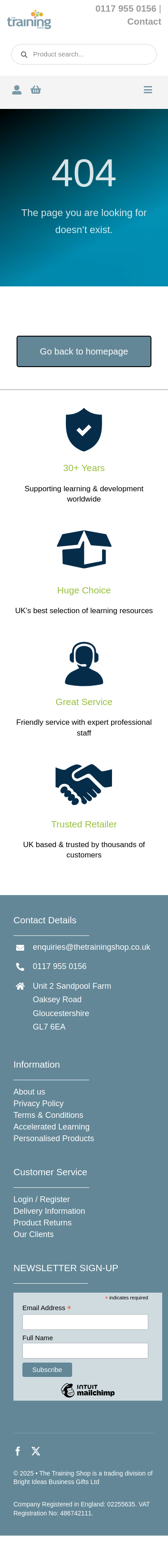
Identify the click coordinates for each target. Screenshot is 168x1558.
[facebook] (17, 1451)
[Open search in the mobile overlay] (84, 54)
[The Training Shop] (29, 13)
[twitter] (35, 1451)
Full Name (37, 1338)
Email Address (46, 1308)
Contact (144, 21)
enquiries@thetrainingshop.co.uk (91, 947)
